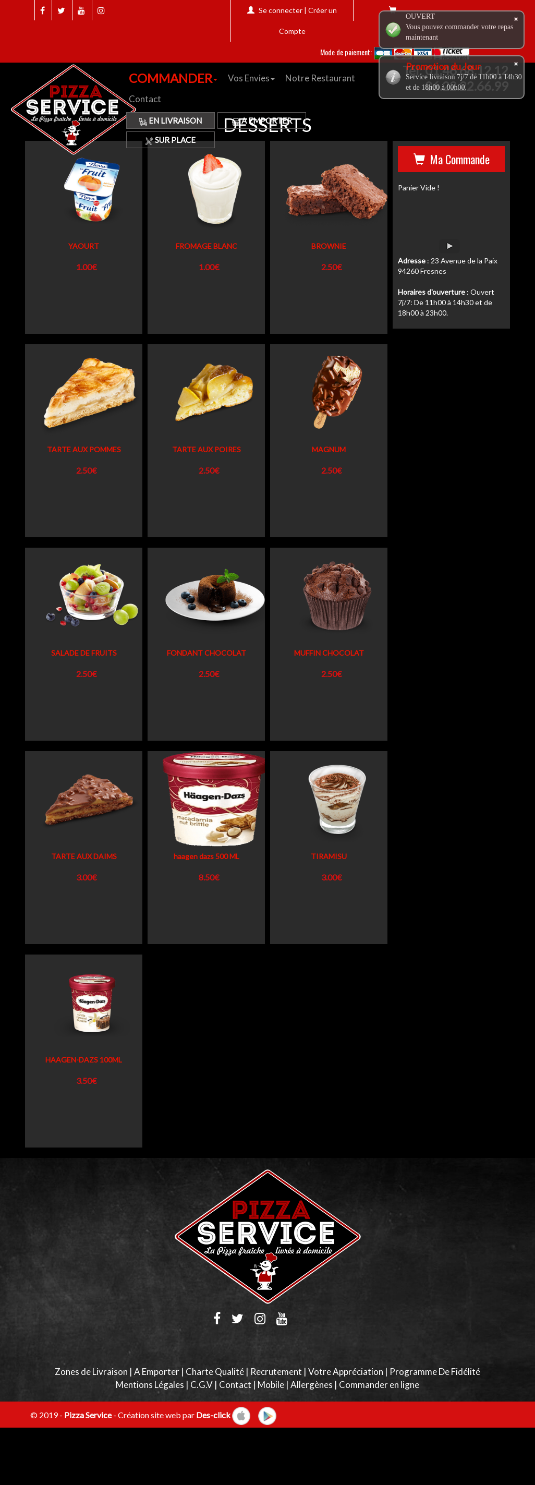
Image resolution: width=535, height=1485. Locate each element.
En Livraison (170, 120)
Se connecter (280, 10)
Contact (145, 98)
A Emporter (262, 120)
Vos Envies (251, 78)
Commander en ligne (379, 1384)
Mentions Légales (150, 1384)
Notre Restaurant (320, 78)
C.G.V (201, 1384)
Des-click (213, 1414)
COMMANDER (173, 78)
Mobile (271, 1384)
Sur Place (170, 139)
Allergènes (311, 1384)
